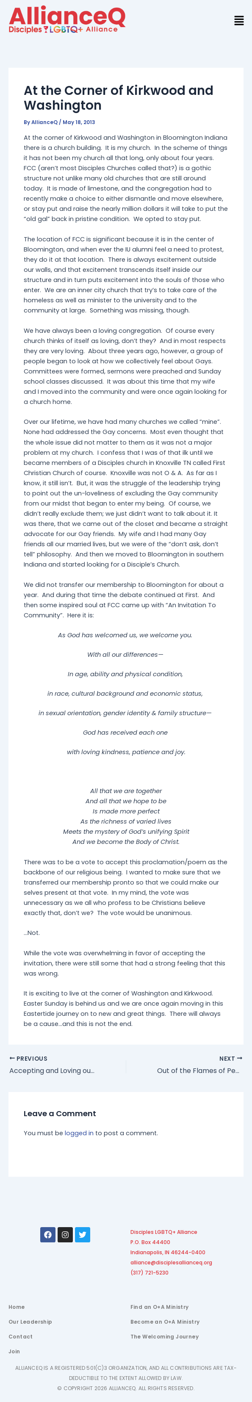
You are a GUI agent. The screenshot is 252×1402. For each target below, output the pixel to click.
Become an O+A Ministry (165, 1321)
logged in (79, 1133)
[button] (239, 21)
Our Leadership (30, 1321)
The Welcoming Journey (164, 1336)
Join (14, 1351)
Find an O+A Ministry (159, 1307)
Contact (20, 1336)
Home (16, 1307)
